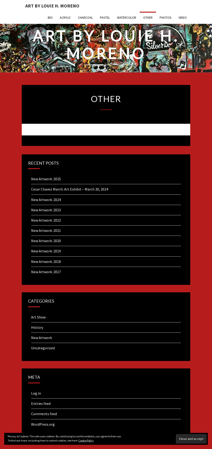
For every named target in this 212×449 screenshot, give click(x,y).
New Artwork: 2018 (46, 261)
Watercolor (126, 17)
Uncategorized (43, 348)
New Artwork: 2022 (46, 220)
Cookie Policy (86, 440)
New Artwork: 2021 (46, 230)
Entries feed (41, 403)
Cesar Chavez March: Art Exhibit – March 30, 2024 (69, 189)
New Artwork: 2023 (46, 210)
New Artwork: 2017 (46, 271)
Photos (166, 17)
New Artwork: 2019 (46, 251)
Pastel (105, 17)
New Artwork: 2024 (46, 199)
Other (148, 17)
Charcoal (85, 17)
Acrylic (65, 17)
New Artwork (41, 337)
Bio (50, 17)
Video (183, 17)
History (37, 327)
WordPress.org (43, 424)
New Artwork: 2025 (46, 179)
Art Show (38, 317)
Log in (36, 393)
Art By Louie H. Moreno (52, 6)
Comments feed (44, 413)
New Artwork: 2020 (46, 240)
